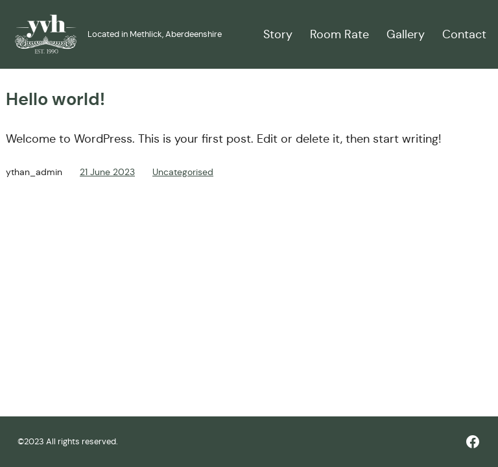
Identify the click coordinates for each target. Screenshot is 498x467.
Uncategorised (182, 172)
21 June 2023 (107, 172)
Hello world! (55, 99)
